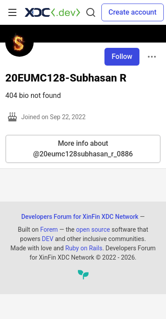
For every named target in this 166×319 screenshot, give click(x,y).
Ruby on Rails (83, 248)
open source (93, 229)
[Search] (91, 12)
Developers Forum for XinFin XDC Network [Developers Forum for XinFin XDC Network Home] (80, 216)
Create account (132, 12)
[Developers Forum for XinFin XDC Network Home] (52, 12)
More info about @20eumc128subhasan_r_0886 (83, 148)
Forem (49, 229)
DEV (48, 238)
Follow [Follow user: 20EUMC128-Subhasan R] (122, 56)
